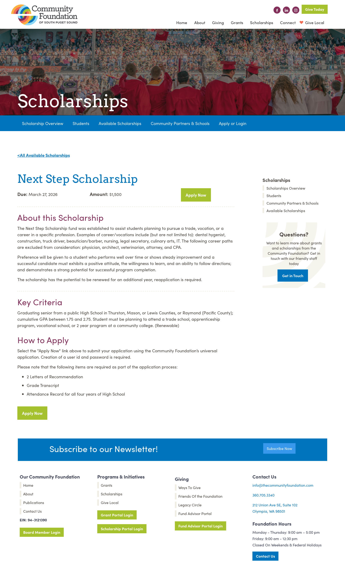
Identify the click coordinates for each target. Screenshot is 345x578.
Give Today (314, 9)
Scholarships (261, 22)
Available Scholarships (120, 123)
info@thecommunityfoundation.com (282, 485)
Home (181, 22)
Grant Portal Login (117, 514)
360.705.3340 (263, 494)
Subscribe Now (279, 448)
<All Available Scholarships (43, 155)
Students (81, 123)
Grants (237, 22)
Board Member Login (41, 532)
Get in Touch (292, 275)
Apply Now (196, 195)
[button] (200, 22)
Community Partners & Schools (180, 123)
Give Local (314, 22)
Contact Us (265, 556)
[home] (44, 15)
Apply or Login (232, 123)
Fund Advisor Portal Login (200, 525)
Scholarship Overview (42, 123)
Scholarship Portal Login (122, 528)
